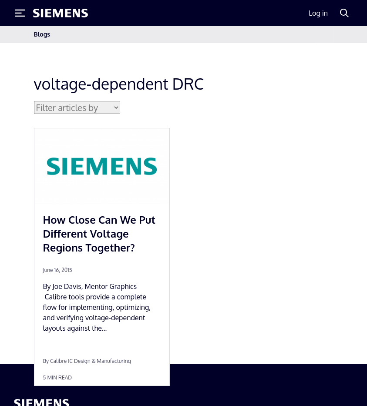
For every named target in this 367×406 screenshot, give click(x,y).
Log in (318, 13)
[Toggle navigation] (324, 34)
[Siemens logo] (60, 13)
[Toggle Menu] (20, 13)
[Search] (344, 13)
